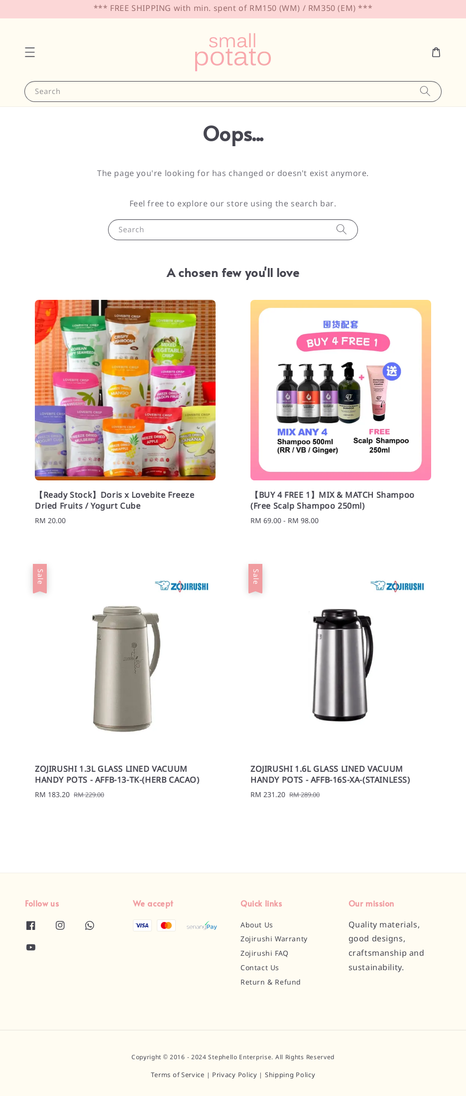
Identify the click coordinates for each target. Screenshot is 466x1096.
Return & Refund (270, 982)
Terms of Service (178, 1075)
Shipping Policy (290, 1075)
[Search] (425, 91)
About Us (256, 925)
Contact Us (259, 968)
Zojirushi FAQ (264, 953)
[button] (30, 52)
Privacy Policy (234, 1075)
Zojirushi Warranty (274, 939)
